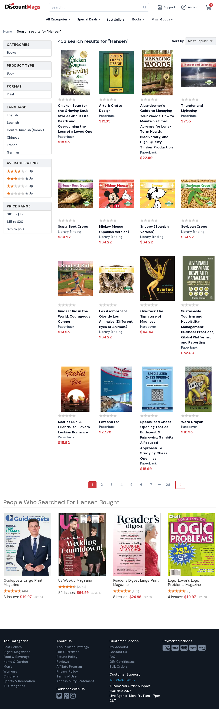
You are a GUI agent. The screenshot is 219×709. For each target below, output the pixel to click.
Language (16, 107)
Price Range (19, 206)
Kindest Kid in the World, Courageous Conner (74, 316)
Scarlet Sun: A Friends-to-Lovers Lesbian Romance (74, 427)
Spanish (13, 123)
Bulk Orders (119, 666)
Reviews (62, 662)
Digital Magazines (16, 652)
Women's (10, 671)
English (12, 115)
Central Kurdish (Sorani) (25, 130)
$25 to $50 (15, 229)
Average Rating (22, 163)
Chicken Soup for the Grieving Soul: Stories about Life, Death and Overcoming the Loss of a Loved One (75, 118)
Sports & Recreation (19, 681)
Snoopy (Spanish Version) (154, 229)
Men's (7, 666)
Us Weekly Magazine (75, 580)
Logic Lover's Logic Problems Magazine (184, 582)
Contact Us (118, 652)
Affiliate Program (69, 666)
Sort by (178, 41)
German (13, 152)
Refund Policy (67, 657)
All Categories (14, 686)
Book (10, 73)
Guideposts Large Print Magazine (23, 582)
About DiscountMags (72, 647)
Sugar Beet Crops (73, 226)
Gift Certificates (122, 662)
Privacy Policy (67, 671)
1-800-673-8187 (122, 680)
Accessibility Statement (75, 681)
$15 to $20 (15, 222)
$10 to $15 (15, 214)
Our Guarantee (67, 652)
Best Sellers (12, 647)
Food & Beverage (16, 657)
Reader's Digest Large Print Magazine (136, 582)
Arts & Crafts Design (110, 108)
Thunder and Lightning (192, 108)
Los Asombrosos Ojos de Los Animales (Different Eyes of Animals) (116, 319)
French (12, 145)
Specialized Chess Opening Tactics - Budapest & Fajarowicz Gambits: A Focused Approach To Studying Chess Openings (157, 440)
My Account (119, 647)
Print (10, 94)
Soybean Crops (194, 226)
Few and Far (109, 422)
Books (11, 52)
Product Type (20, 65)
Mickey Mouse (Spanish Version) (114, 229)
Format (14, 86)
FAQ (112, 657)
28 (168, 484)
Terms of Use (66, 676)
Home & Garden (15, 662)
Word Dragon (192, 422)
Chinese (13, 137)
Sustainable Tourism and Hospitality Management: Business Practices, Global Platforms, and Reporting (197, 327)
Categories (18, 45)
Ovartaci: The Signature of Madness (151, 316)
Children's (11, 676)
